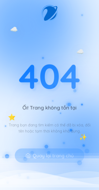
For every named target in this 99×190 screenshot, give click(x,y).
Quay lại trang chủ (49, 159)
